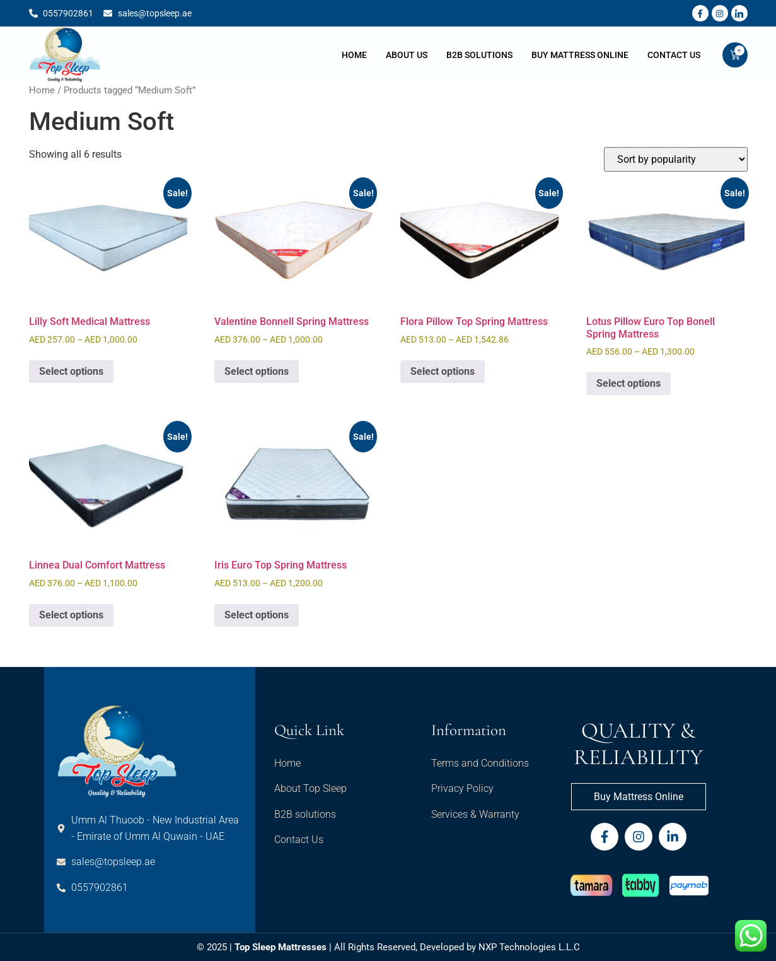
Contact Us (673, 55)
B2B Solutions (479, 55)
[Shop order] (676, 159)
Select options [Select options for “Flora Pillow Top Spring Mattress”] (442, 371)
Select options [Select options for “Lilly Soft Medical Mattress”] (71, 371)
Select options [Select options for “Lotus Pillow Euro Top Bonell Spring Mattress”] (628, 383)
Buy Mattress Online (579, 55)
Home (354, 55)
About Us (406, 55)
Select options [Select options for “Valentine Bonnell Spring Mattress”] (256, 371)
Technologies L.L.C (539, 947)
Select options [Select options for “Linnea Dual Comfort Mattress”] (71, 615)
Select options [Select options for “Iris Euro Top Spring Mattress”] (256, 615)
